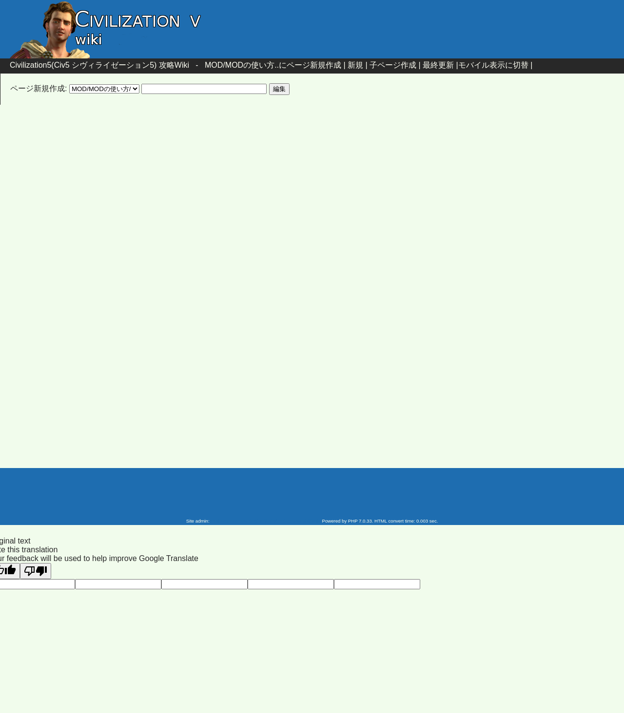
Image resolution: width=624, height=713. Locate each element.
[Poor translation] (35, 571)
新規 (355, 65)
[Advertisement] (229, 191)
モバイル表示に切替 (493, 65)
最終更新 (438, 65)
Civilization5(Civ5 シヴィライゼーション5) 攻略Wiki (99, 65)
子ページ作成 (393, 65)
